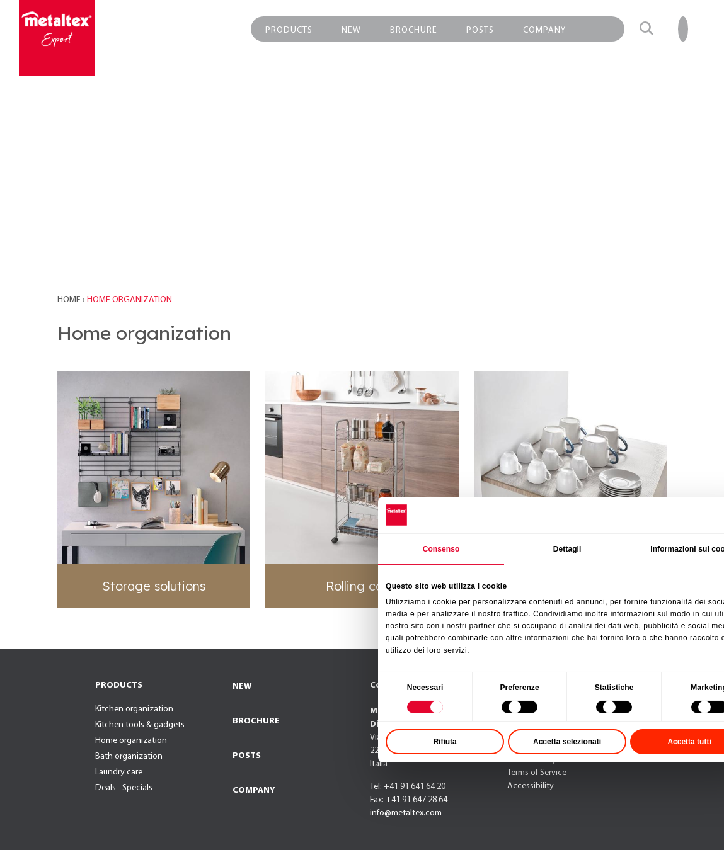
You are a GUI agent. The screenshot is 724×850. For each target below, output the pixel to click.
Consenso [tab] (474, 582)
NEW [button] (351, 30)
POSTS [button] (480, 30)
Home (70, 300)
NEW (242, 686)
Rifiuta (478, 775)
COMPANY (254, 790)
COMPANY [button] (544, 30)
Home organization (131, 740)
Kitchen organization (134, 709)
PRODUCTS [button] (289, 30)
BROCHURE (256, 721)
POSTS (247, 756)
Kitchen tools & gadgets (140, 725)
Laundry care (118, 772)
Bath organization (129, 756)
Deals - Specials (123, 788)
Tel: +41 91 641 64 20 (407, 786)
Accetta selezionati (601, 775)
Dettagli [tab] (601, 582)
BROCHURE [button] (413, 30)
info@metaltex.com (406, 813)
